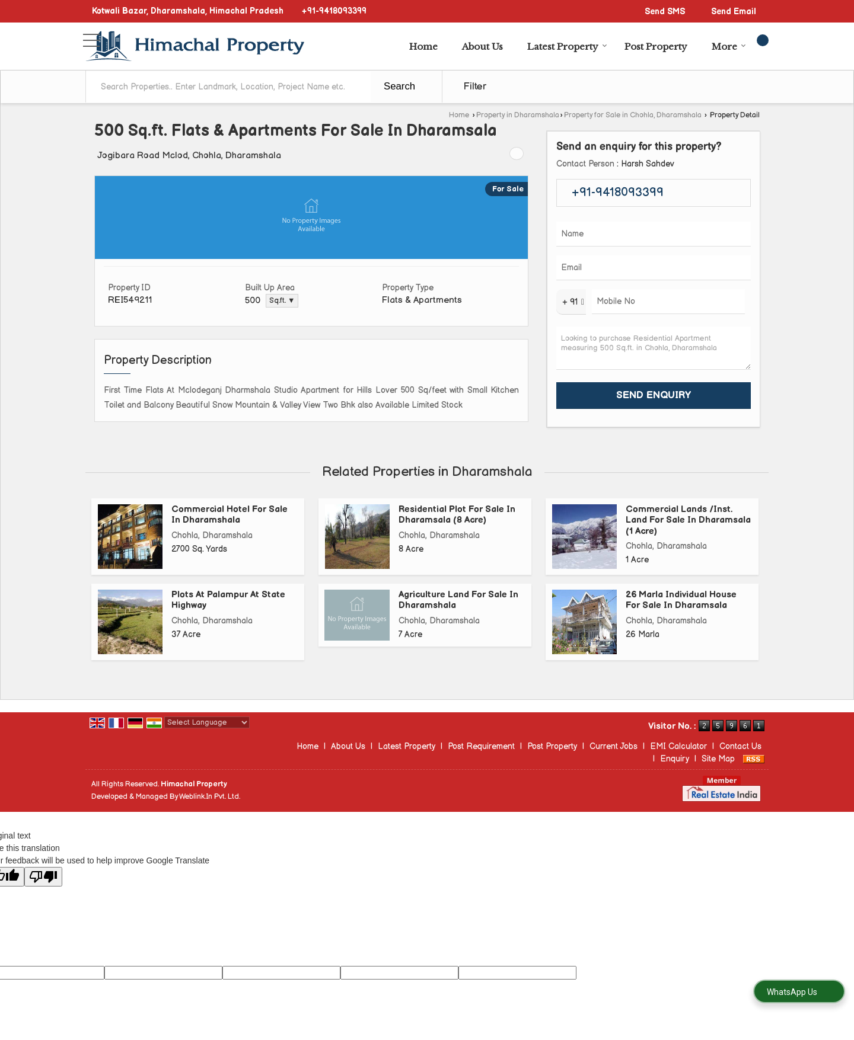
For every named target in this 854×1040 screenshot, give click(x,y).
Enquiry (674, 759)
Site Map (718, 759)
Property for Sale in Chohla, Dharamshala (633, 115)
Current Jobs (613, 746)
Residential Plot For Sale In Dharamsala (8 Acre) (457, 515)
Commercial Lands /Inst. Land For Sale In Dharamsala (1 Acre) (688, 520)
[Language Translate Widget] (207, 722)
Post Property (655, 46)
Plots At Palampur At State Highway (228, 600)
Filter (474, 86)
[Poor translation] (43, 877)
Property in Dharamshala (517, 115)
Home (423, 46)
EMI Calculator (678, 746)
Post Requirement (481, 746)
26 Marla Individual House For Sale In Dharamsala (681, 600)
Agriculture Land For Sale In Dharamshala (458, 600)
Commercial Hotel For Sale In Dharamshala (229, 515)
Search (399, 86)
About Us (482, 46)
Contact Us (740, 746)
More (729, 46)
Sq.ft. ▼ (282, 300)
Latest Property (567, 46)
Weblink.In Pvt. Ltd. (209, 796)
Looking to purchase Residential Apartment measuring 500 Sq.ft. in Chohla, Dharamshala (653, 348)
